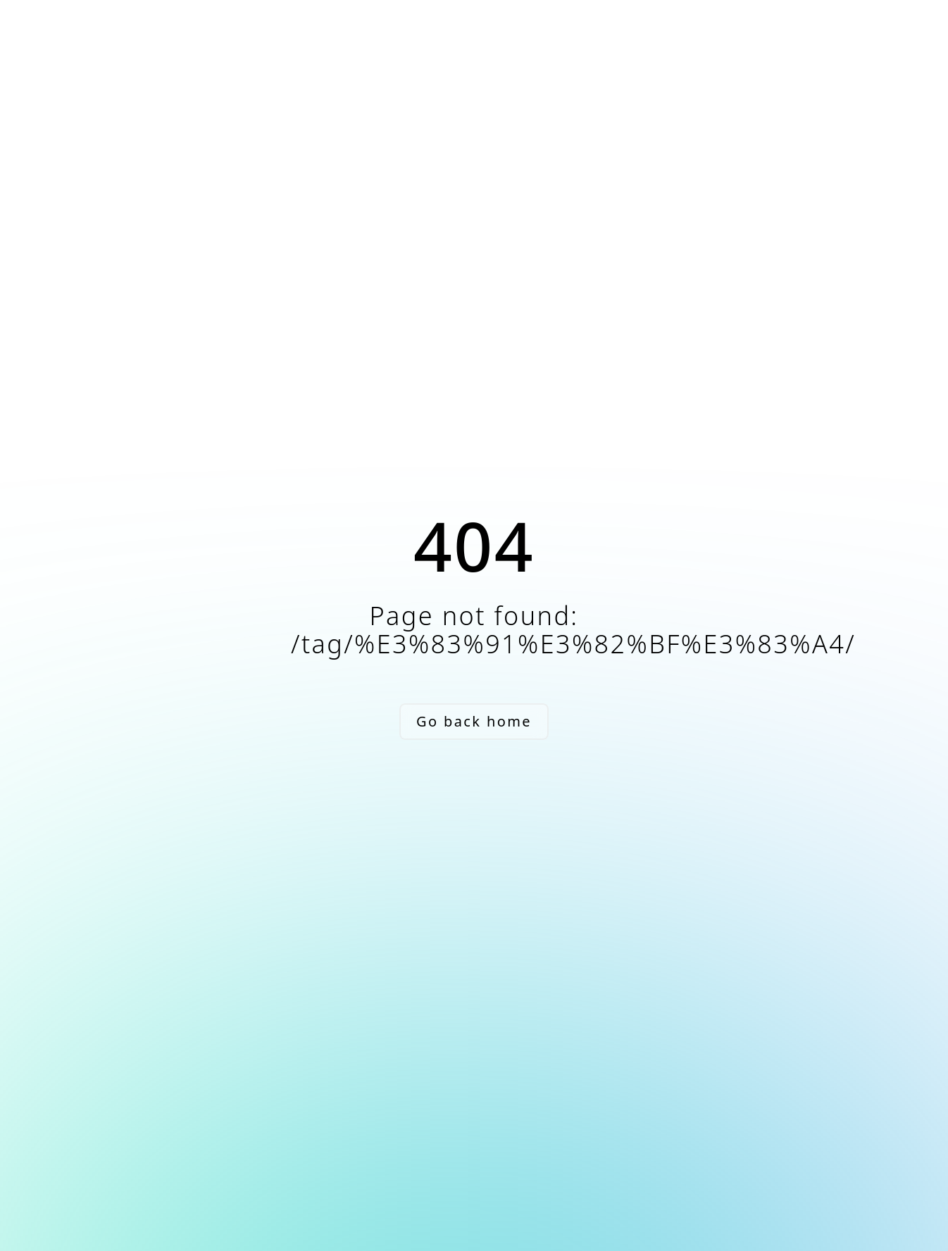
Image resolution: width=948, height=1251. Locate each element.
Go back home (474, 721)
